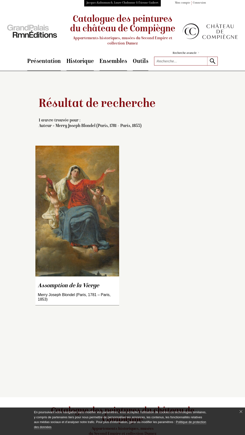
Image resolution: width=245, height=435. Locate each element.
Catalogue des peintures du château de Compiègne (122, 30)
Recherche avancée (186, 52)
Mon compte (182, 3)
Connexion (199, 3)
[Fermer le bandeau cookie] (241, 411)
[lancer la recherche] (212, 61)
